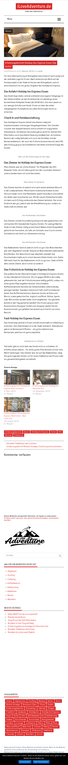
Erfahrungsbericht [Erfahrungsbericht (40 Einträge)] (14, 708)
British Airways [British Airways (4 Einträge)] (13, 704)
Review (8, 435)
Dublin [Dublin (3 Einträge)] (51, 704)
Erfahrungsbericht (13, 432)
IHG (60, 432)
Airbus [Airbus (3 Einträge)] (9, 701)
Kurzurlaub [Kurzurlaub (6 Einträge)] (34, 719)
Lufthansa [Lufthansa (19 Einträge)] (30, 723)
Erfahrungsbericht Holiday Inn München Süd (28, 626)
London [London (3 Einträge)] (9, 723)
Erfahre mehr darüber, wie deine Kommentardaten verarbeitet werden (31, 519)
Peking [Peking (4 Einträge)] (46, 726)
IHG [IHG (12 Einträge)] (23, 715)
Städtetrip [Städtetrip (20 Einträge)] (47, 730)
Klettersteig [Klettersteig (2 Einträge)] (51, 715)
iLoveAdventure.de (34, 6)
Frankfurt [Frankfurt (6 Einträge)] (10, 712)
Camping (11, 579)
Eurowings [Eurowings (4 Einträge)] (31, 708)
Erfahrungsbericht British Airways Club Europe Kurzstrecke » (34, 446)
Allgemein (12, 571)
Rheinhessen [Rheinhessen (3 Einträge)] (12, 730)
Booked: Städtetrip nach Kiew (21, 629)
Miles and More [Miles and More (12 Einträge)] (13, 726)
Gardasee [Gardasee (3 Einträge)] (22, 712)
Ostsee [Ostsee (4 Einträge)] (37, 726)
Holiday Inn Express (40, 432)
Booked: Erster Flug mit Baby (21, 623)
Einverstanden (25, 762)
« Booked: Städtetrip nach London (21, 443)
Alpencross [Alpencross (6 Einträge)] (20, 701)
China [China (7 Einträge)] (42, 704)
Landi (40, 71)
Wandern (11, 599)
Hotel (53, 432)
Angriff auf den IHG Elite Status (22, 620)
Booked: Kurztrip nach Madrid (21, 632)
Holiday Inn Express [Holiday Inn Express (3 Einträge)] (51, 712)
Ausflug (11, 575)
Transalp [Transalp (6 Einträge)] (10, 734)
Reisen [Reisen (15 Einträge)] (55, 726)
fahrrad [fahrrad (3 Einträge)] (42, 708)
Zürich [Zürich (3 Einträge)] (40, 734)
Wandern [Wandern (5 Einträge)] (30, 734)
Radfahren (12, 591)
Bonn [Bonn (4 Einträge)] (58, 701)
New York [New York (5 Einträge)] (26, 726)
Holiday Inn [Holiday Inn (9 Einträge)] (34, 712)
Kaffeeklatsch (13, 583)
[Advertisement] (34, 664)
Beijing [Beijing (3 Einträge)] (42, 701)
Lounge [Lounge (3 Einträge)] (19, 723)
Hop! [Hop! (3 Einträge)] (8, 715)
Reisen (8, 31)
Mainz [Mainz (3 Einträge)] (40, 723)
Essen (26, 432)
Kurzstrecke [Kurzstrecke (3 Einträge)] (20, 719)
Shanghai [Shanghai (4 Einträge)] (25, 730)
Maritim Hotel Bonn (17, 617)
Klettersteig (12, 587)
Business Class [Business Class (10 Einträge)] (30, 704)
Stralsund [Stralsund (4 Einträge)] (36, 730)
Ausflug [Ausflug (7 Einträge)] (32, 701)
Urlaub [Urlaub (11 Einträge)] (20, 734)
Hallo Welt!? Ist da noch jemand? (22, 614)
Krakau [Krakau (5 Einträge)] (9, 719)
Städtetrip (18, 435)
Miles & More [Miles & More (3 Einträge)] (52, 723)
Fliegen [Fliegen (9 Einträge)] (51, 708)
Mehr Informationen (41, 762)
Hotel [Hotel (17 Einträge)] (16, 715)
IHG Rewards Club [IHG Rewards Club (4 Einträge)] (36, 715)
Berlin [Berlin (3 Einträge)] (50, 701)
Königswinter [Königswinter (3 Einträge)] (48, 719)
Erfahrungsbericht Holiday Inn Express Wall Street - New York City (17, 416)
